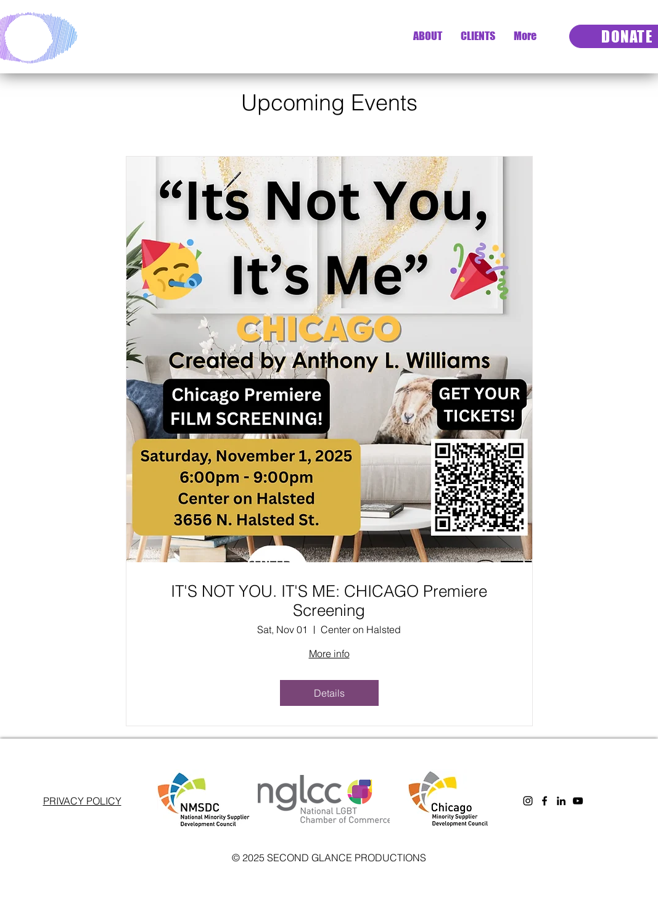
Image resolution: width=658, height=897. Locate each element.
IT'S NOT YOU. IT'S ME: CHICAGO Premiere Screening (329, 601)
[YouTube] (578, 801)
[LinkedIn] (561, 801)
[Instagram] (528, 801)
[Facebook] (544, 801)
